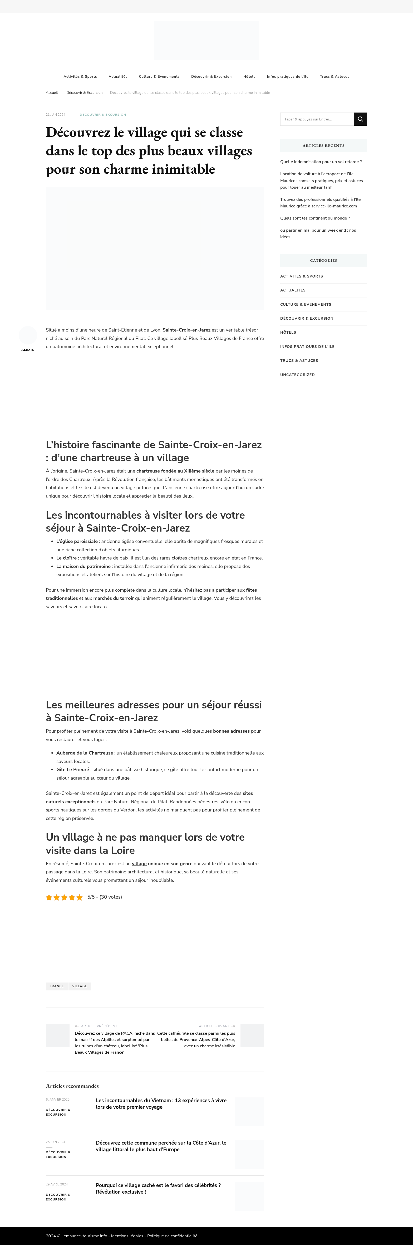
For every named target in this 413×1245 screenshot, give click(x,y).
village (139, 863)
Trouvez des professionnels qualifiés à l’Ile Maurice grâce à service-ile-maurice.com (320, 203)
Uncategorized (297, 374)
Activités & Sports (80, 76)
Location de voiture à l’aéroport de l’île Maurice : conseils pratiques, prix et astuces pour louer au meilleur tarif (321, 180)
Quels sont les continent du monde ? (315, 218)
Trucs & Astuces (334, 76)
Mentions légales (127, 1236)
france (57, 986)
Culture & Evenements (159, 76)
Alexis (28, 339)
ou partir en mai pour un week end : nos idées (318, 233)
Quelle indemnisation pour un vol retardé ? (321, 162)
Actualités (118, 76)
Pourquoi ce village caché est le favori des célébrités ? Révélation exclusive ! (161, 1188)
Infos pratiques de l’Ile (287, 76)
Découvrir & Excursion (211, 76)
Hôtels (249, 76)
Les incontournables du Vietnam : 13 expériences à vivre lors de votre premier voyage (158, 1104)
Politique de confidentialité (172, 1236)
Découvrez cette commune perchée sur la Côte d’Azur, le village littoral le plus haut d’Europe (161, 1146)
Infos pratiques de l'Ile (307, 346)
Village (79, 986)
